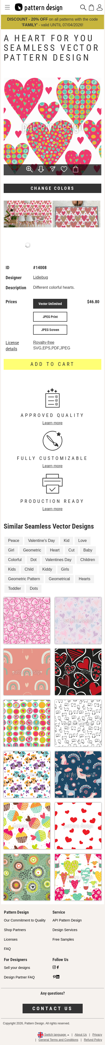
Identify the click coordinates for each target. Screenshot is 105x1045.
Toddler (14, 588)
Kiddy (47, 569)
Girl (11, 550)
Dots (34, 588)
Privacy (97, 1034)
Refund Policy (93, 1040)
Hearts (84, 579)
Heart (55, 550)
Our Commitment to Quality (25, 920)
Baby (87, 550)
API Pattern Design (67, 920)
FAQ (7, 949)
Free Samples (63, 939)
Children (87, 560)
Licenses (10, 939)
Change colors (53, 188)
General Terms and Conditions (58, 1040)
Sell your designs (17, 968)
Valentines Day (58, 560)
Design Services (64, 930)
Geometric (32, 550)
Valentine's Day (41, 540)
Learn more (52, 423)
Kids (12, 569)
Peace (13, 540)
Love (82, 540)
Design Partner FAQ (19, 977)
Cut (71, 550)
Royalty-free (43, 342)
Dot (33, 560)
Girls (65, 569)
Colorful (15, 560)
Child (29, 569)
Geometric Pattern (24, 579)
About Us (81, 1034)
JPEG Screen (50, 330)
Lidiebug (40, 277)
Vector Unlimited (50, 304)
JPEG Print (50, 317)
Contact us (52, 1008)
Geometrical (59, 579)
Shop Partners (15, 930)
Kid (66, 540)
